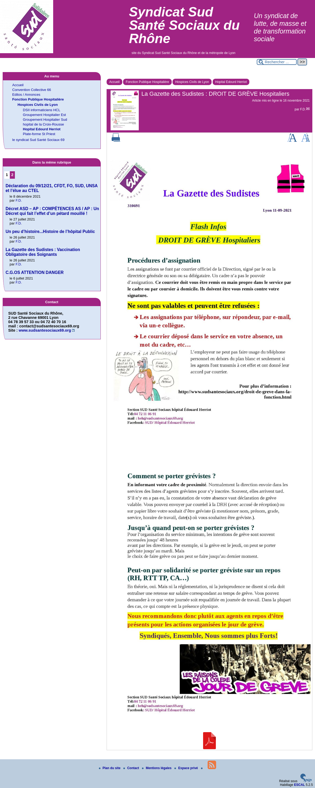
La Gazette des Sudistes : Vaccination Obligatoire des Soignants (43, 252)
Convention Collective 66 (31, 90)
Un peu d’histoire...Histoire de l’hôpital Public (50, 231)
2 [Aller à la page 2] (12, 175)
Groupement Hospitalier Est (44, 115)
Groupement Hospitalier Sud (45, 120)
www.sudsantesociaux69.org (45, 330)
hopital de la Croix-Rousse (43, 124)
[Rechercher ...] (277, 62)
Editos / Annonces (26, 95)
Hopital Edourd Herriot (231, 82)
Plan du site (110, 768)
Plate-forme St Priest (39, 134)
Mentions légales (157, 768)
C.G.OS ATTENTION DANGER (35, 272)
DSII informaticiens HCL (41, 110)
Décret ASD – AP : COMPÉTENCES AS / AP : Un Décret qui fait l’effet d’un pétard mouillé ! (52, 211)
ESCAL (299, 785)
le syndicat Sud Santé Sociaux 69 (38, 140)
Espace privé (186, 768)
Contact (131, 768)
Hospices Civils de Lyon (192, 82)
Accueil (114, 82)
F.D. (303, 109)
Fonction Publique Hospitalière (147, 82)
